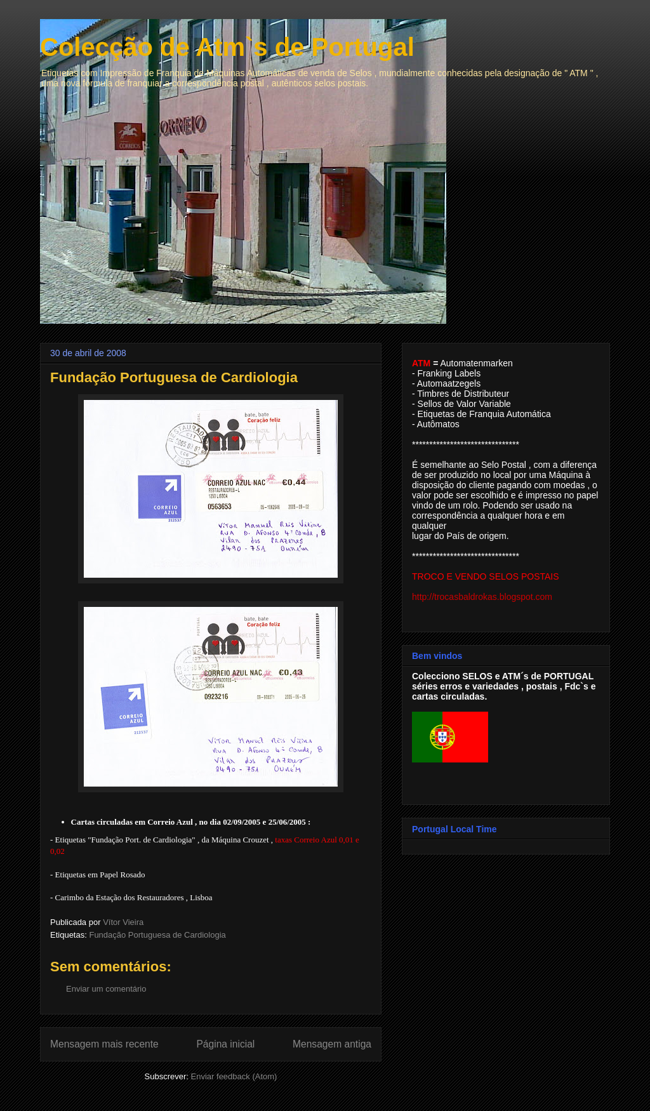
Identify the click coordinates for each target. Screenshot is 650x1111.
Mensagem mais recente (104, 1044)
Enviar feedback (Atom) (234, 1076)
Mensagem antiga (332, 1044)
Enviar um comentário (106, 989)
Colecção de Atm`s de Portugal (227, 47)
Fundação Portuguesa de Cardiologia (157, 935)
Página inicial (225, 1044)
